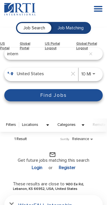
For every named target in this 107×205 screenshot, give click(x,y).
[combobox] (46, 54)
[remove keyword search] (90, 53)
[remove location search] (72, 73)
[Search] (53, 95)
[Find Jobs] (53, 95)
